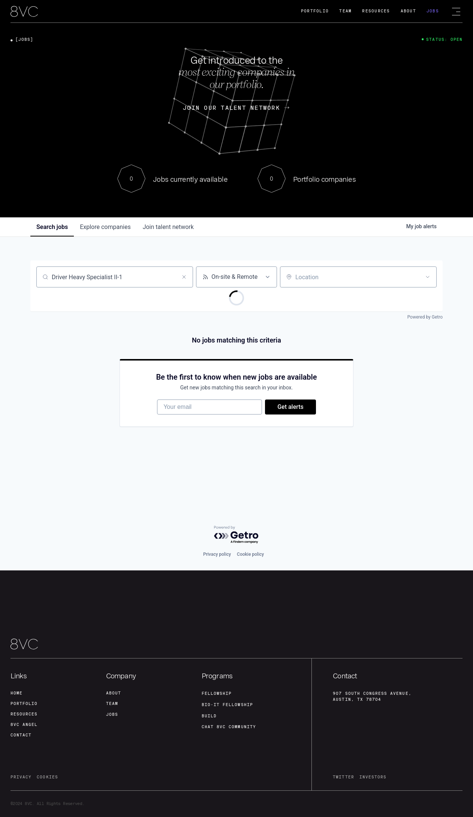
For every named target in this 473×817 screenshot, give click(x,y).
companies (105, 226)
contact (20, 735)
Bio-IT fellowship (227, 704)
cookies (47, 777)
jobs (52, 226)
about (113, 693)
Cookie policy (250, 554)
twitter (343, 777)
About (408, 11)
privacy (20, 777)
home (16, 693)
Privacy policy (217, 554)
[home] (24, 12)
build (209, 716)
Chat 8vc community (229, 726)
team (112, 703)
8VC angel (23, 724)
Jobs (433, 11)
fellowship (217, 693)
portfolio (23, 703)
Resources (376, 11)
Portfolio (315, 11)
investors (372, 777)
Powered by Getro (425, 317)
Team (345, 11)
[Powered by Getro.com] (236, 535)
